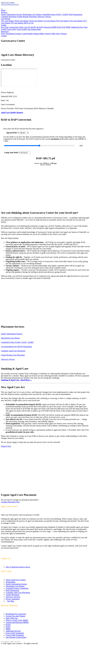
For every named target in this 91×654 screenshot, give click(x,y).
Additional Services (13, 631)
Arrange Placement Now (10, 502)
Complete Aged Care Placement (13, 351)
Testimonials (10, 582)
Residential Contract (14, 34)
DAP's (8, 627)
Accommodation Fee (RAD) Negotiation (16, 347)
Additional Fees (77, 27)
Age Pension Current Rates (16, 637)
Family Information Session (11, 14)
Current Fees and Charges (15, 616)
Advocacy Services (13, 597)
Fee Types (5, 27)
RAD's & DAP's (37, 27)
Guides (3, 25)
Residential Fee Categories (16, 614)
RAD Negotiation (75, 14)
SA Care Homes (49, 21)
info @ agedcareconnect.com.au (18, 567)
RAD (59, 27)
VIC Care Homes (7, 21)
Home (3, 10)
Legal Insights (27, 34)
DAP (63, 27)
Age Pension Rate (34, 29)
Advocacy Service (44, 17)
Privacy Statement (13, 599)
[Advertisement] (45, 188)
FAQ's (3, 34)
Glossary (63, 34)
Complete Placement (9, 17)
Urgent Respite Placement (27, 17)
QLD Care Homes (36, 21)
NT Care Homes (17, 23)
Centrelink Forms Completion (17, 588)
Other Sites (55, 34)
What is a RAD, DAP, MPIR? (17, 620)
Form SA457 (11, 29)
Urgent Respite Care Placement (13, 355)
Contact (4, 36)
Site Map (10, 601)
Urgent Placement (12, 595)
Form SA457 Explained (15, 633)
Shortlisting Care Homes (32, 14)
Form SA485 (22, 29)
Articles (48, 34)
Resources (5, 31)
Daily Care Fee (25, 27)
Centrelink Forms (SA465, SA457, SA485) (17, 342)
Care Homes (5, 19)
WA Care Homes (62, 21)
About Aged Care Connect (16, 580)
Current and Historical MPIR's (17, 622)
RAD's (8, 625)
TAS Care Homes (75, 21)
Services (4, 12)
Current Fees (14, 27)
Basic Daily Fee (12, 618)
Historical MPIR (50, 27)
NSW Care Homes (22, 21)
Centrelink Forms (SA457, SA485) (55, 14)
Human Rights (38, 34)
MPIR (68, 27)
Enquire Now (6, 446)
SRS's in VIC (29, 23)
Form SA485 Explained (15, 635)
